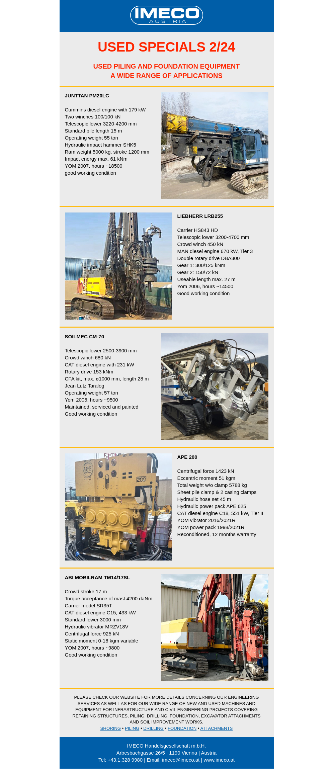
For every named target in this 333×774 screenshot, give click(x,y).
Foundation (182, 728)
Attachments (216, 728)
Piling (132, 728)
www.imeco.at (219, 760)
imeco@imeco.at (180, 760)
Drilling (153, 728)
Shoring (110, 728)
